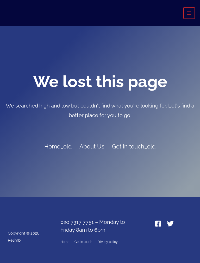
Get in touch (83, 242)
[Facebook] (158, 223)
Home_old (58, 146)
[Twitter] (170, 223)
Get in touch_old (134, 146)
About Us (91, 146)
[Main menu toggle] (189, 13)
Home (64, 242)
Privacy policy (107, 242)
